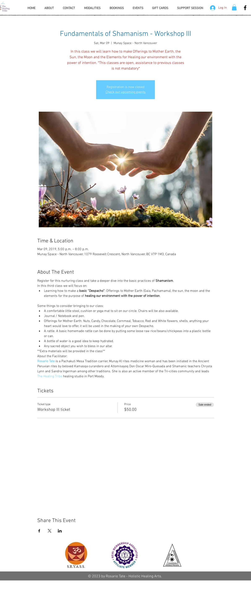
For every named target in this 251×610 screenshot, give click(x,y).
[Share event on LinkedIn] (60, 530)
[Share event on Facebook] (39, 530)
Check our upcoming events (126, 92)
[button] (234, 7)
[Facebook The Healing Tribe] (245, 8)
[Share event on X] (50, 530)
